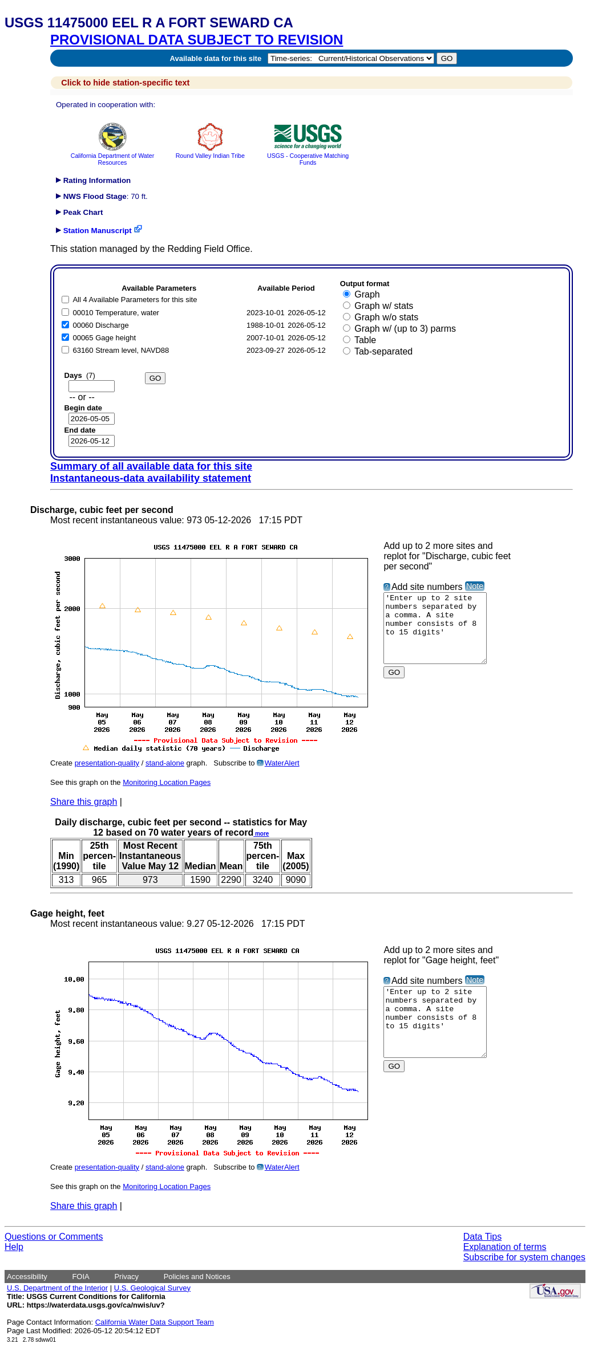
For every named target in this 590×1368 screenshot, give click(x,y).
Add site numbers (427, 587)
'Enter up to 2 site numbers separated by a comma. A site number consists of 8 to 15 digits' (440, 635)
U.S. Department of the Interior (57, 1288)
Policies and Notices (197, 1276)
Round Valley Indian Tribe (210, 152)
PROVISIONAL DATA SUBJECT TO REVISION (196, 39)
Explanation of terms (505, 1247)
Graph (366, 294)
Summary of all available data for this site (151, 466)
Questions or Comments (54, 1236)
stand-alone (165, 763)
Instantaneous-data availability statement (150, 478)
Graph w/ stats (383, 306)
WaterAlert (282, 763)
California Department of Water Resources (112, 155)
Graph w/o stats (386, 317)
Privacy (126, 1276)
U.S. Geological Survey (152, 1288)
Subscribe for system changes (524, 1257)
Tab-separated (383, 351)
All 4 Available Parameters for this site (134, 299)
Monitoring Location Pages (167, 782)
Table (365, 340)
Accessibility (27, 1276)
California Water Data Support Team (154, 1322)
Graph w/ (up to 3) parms (405, 328)
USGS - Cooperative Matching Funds (308, 155)
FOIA (80, 1276)
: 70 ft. (102, 196)
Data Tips (482, 1236)
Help (14, 1247)
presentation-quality (107, 763)
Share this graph (83, 802)
